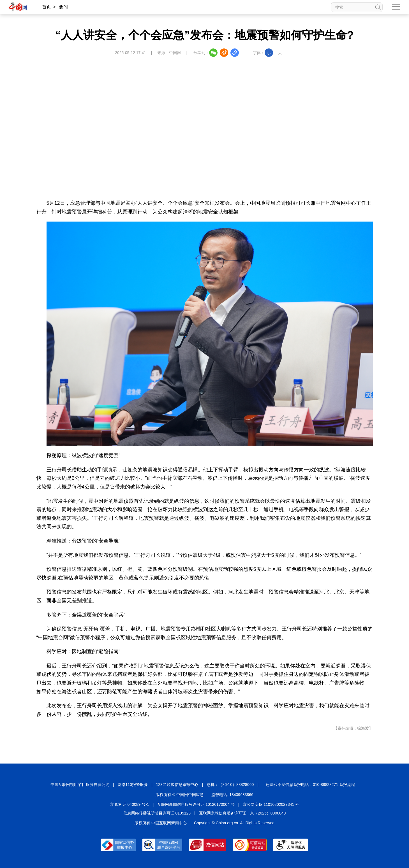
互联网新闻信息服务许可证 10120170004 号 (195, 804)
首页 (46, 6)
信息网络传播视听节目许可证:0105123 (157, 813)
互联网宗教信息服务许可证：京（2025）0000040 (242, 813)
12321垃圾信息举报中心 (177, 784)
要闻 (63, 6)
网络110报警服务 (133, 784)
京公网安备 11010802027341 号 (271, 804)
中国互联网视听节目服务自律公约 (79, 784)
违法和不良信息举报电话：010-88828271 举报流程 (310, 784)
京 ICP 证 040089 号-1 (129, 804)
